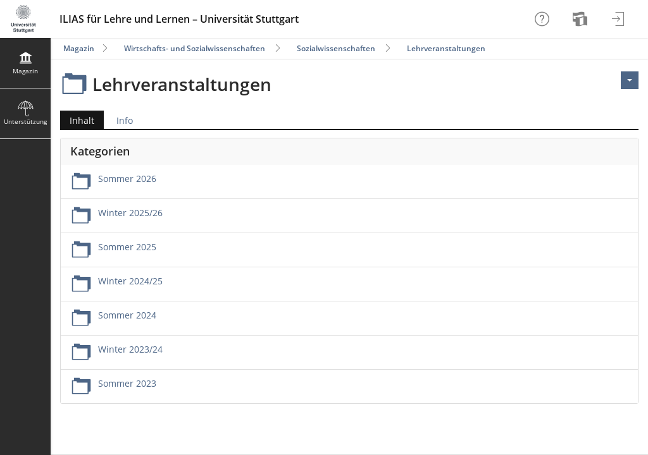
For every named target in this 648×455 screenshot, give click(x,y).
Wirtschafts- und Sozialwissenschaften (194, 48)
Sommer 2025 (127, 247)
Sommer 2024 (127, 315)
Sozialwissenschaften (336, 48)
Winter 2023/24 (130, 349)
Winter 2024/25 (130, 281)
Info (124, 120)
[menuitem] (582, 19)
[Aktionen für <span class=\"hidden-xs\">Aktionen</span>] (630, 80)
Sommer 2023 (127, 383)
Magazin (78, 48)
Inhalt (77, 120)
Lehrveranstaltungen (446, 48)
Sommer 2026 (127, 179)
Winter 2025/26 (130, 213)
